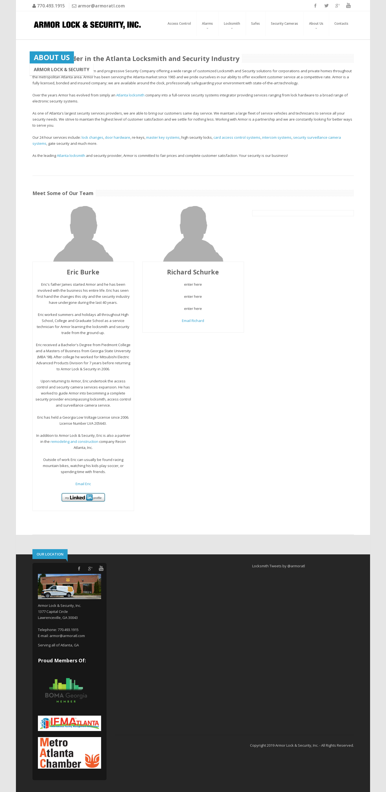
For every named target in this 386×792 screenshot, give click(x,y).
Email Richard (193, 320)
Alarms (207, 23)
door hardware (117, 137)
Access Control (179, 23)
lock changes (92, 137)
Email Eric (83, 483)
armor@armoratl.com (101, 6)
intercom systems (276, 137)
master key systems (163, 137)
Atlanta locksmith (130, 95)
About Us (316, 23)
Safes (255, 23)
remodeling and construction (74, 441)
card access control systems (236, 137)
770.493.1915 (50, 6)
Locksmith (232, 23)
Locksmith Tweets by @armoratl (278, 565)
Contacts (341, 23)
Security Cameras (284, 23)
